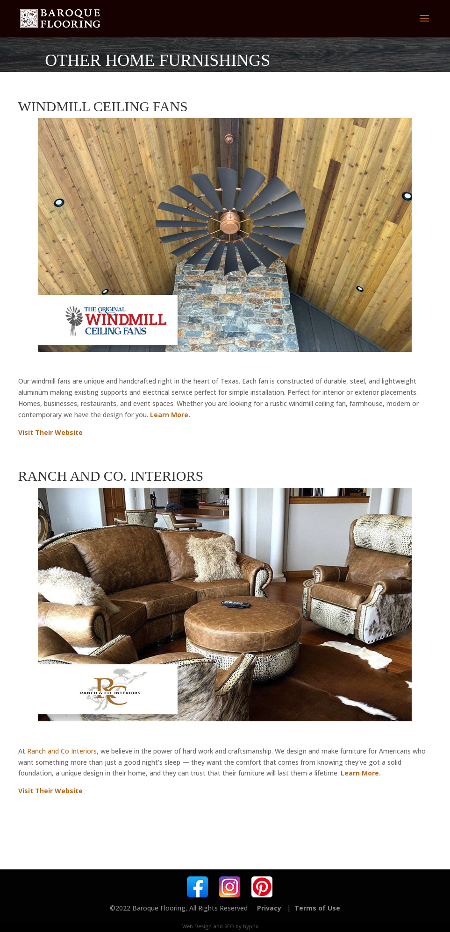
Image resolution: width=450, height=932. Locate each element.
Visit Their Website (50, 432)
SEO (229, 926)
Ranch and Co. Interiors (111, 476)
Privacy (269, 908)
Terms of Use (317, 908)
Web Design (197, 926)
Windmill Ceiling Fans (103, 106)
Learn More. (170, 414)
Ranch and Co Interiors (62, 751)
